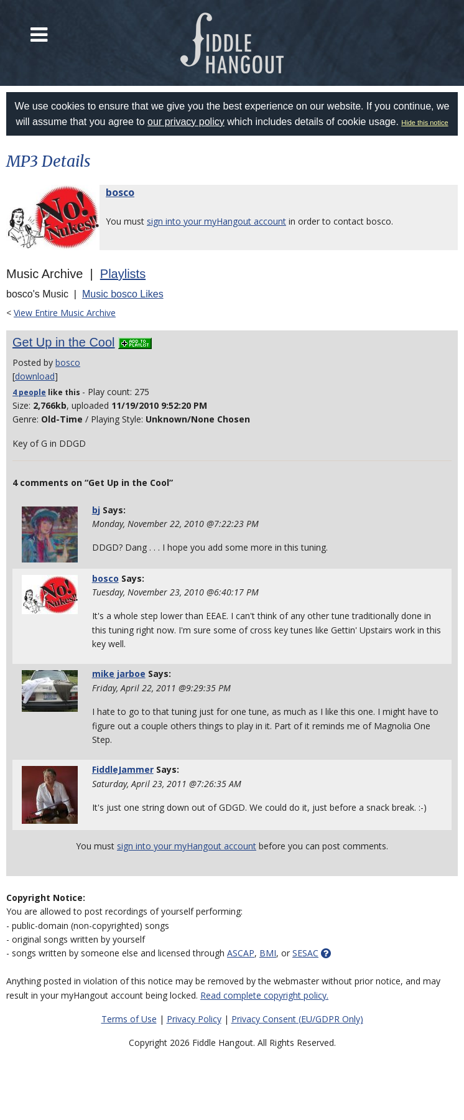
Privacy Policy (194, 1019)
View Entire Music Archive (65, 313)
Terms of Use (129, 1019)
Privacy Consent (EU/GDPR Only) (297, 1019)
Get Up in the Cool (63, 342)
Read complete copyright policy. (264, 995)
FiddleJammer (123, 769)
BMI (267, 953)
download (35, 376)
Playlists (123, 274)
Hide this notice (424, 122)
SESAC (305, 953)
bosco (120, 192)
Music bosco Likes (123, 294)
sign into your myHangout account (216, 221)
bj (96, 510)
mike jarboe (119, 673)
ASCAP (240, 953)
